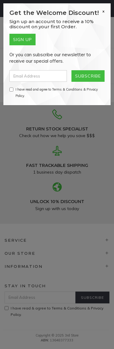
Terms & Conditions (67, 89)
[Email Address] (38, 76)
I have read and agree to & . (53, 92)
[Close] (103, 11)
